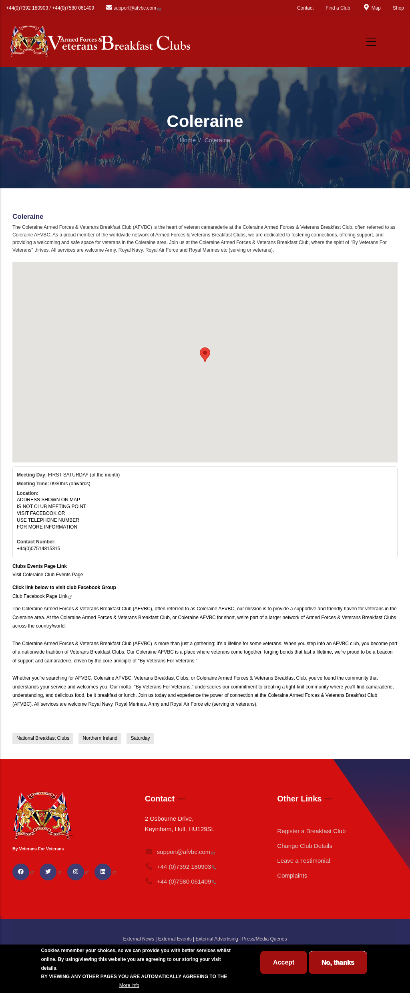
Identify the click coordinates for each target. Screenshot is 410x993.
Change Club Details (304, 845)
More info (129, 985)
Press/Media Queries (264, 939)
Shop (398, 8)
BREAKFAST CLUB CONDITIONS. (79, 985)
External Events (175, 939)
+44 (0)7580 (181, 881)
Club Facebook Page (42, 596)
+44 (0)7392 (181, 866)
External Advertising (217, 939)
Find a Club (338, 8)
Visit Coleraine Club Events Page (47, 574)
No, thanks (338, 962)
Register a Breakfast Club (311, 831)
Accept (283, 962)
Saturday (140, 738)
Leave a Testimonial (303, 860)
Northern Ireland (99, 738)
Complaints (292, 875)
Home (188, 140)
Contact (305, 8)
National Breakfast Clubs (42, 738)
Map (371, 8)
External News (138, 939)
